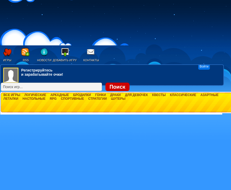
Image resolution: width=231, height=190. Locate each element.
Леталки (10, 99)
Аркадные (59, 95)
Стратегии (97, 99)
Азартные (209, 95)
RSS (26, 60)
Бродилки (82, 95)
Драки (115, 95)
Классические (183, 95)
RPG (53, 99)
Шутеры (118, 99)
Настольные (33, 99)
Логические (35, 95)
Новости (44, 60)
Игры (7, 60)
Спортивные (72, 99)
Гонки (100, 95)
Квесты (159, 95)
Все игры (11, 95)
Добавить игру (65, 60)
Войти (204, 66)
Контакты (91, 60)
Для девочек (136, 95)
